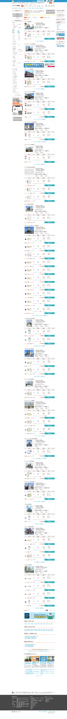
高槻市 (42, 629)
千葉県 (24, 699)
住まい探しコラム (33, 705)
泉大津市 (39, 629)
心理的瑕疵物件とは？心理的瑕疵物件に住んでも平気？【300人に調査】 (35, 663)
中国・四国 (13, 704)
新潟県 (17, 701)
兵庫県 (19, 703)
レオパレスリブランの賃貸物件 (30, 91)
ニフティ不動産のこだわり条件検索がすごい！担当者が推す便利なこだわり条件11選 (32, 673)
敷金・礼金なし (59, 29)
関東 (13, 699)
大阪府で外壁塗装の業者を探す (29, 646)
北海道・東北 (14, 697)
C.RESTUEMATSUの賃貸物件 (30, 318)
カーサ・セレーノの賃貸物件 (30, 400)
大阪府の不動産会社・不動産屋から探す (30, 638)
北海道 (17, 697)
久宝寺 (51, 623)
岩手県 (21, 697)
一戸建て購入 (32, 700)
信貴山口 (41, 623)
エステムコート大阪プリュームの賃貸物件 (32, 225)
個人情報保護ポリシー (45, 711)
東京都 (17, 699)
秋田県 (26, 697)
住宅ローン (32, 706)
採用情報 (53, 711)
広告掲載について (47, 700)
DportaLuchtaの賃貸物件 (30, 348)
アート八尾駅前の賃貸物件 (30, 526)
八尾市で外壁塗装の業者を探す (29, 645)
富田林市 (29, 630)
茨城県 (26, 699)
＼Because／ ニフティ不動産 (49, 697)
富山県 (23, 701)
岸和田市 (28, 629)
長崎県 (21, 706)
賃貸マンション (34, 697)
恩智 (36, 623)
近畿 (13, 703)
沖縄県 (20, 707)
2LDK (58, 28)
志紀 (49, 623)
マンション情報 (33, 703)
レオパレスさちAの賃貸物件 (30, 144)
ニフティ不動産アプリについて (49, 698)
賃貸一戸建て (42, 697)
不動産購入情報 (33, 698)
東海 (13, 702)
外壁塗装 (32, 707)
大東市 (41, 630)
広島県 (17, 704)
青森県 (19, 697)
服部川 (39, 623)
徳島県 (28, 704)
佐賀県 (19, 706)
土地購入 (32, 701)
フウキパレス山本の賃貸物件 (30, 481)
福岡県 (17, 706)
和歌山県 (28, 703)
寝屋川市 (32, 630)
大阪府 (17, 703)
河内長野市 (35, 630)
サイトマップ (47, 701)
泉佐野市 (26, 630)
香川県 (17, 705)
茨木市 (52, 629)
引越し (31, 708)
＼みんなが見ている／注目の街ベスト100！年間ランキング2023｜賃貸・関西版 (43, 663)
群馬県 (17, 700)
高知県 (21, 705)
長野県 (21, 701)
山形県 (28, 697)
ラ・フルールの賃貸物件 (29, 69)
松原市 (39, 630)
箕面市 (46, 630)
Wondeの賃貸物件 (29, 504)
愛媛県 (19, 705)
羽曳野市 (51, 630)
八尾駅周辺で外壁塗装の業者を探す (30, 644)
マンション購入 (33, 699)
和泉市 (44, 630)
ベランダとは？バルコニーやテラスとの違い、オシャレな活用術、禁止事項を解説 (27, 663)
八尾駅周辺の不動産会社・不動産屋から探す (31, 636)
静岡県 (21, 702)
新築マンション (37, 699)
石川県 (26, 701)
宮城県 (23, 697)
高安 (34, 623)
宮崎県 (28, 706)
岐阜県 (19, 702)
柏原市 (49, 630)
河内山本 (32, 623)
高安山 (44, 623)
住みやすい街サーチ (33, 704)
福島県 (17, 698)
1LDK (58, 25)
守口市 (47, 629)
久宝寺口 (26, 623)
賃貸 (31, 697)
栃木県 (28, 699)
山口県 (26, 704)
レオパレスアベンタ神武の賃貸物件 (31, 122)
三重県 (23, 702)
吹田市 (36, 629)
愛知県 (17, 702)
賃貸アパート (38, 697)
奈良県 (26, 703)
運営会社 (40, 711)
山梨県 (19, 701)
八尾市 (26, 629)
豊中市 (31, 629)
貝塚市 (44, 629)
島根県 (23, 704)
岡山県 (19, 704)
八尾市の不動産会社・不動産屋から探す (30, 637)
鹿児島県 (18, 707)
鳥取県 (21, 704)
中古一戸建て (40, 700)
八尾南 (47, 623)
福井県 (28, 701)
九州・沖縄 (13, 706)
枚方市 (49, 629)
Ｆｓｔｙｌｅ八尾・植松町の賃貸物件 (31, 438)
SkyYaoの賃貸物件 (29, 564)
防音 (57, 27)
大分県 (26, 706)
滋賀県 (23, 703)
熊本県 (23, 706)
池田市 (34, 629)
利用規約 (50, 711)
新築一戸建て (36, 700)
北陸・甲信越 (14, 701)
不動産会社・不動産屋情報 (34, 702)
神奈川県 (20, 699)
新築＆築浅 (58, 24)
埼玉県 (22, 699)
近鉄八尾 (29, 623)
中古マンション (41, 699)
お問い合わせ (47, 699)
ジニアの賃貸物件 (28, 21)
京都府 (21, 703)
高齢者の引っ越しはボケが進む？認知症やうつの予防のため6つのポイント (50, 663)
